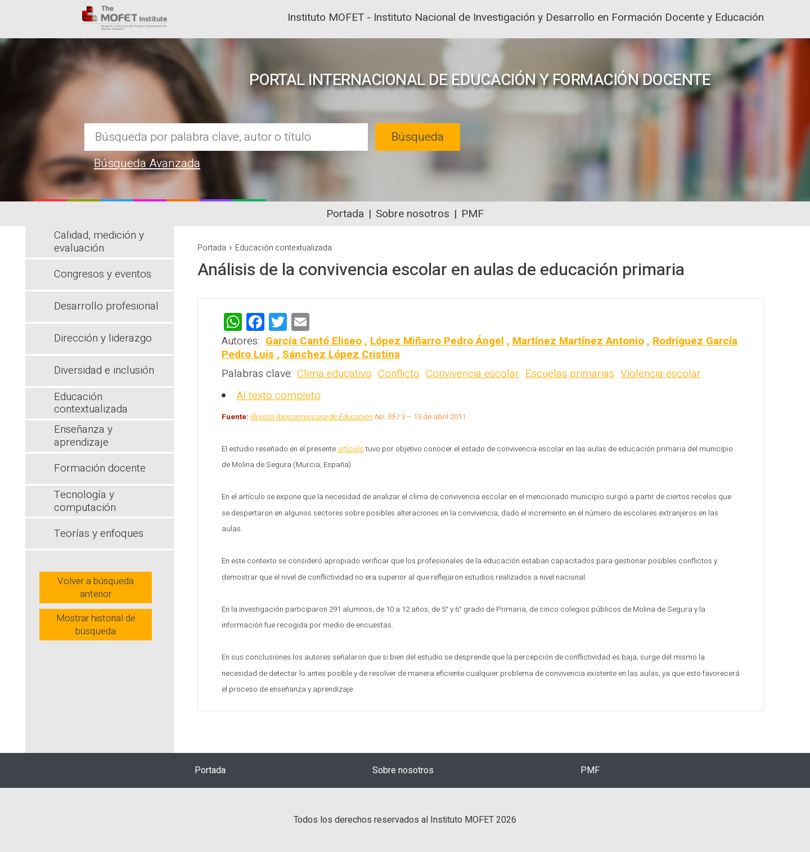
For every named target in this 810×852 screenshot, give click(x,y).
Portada (345, 214)
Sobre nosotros (412, 214)
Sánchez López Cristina (341, 354)
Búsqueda (418, 137)
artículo (351, 449)
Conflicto (399, 374)
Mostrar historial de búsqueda (96, 624)
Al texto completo (279, 395)
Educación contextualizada (283, 248)
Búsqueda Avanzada (147, 163)
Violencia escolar (660, 374)
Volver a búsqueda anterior (95, 587)
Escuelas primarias (569, 374)
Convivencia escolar (472, 374)
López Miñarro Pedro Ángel (437, 341)
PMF (472, 214)
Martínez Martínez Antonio (578, 341)
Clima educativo (334, 374)
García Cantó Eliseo (314, 341)
